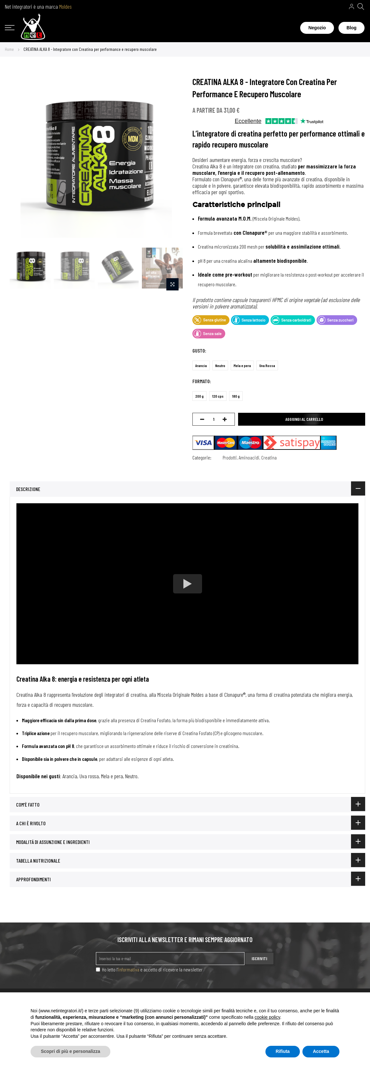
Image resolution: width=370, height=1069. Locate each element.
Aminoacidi (249, 457)
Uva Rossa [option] (267, 365)
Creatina (269, 457)
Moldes (65, 6)
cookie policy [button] (267, 1017)
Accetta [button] (321, 1051)
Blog (351, 27)
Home (9, 49)
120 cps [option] (218, 396)
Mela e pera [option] (242, 365)
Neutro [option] (220, 365)
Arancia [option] (201, 365)
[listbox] (273, 367)
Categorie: (201, 457)
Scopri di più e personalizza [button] (70, 1051)
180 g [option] (236, 396)
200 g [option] (199, 396)
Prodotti (230, 457)
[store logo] (33, 28)
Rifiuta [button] (283, 1051)
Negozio (317, 27)
